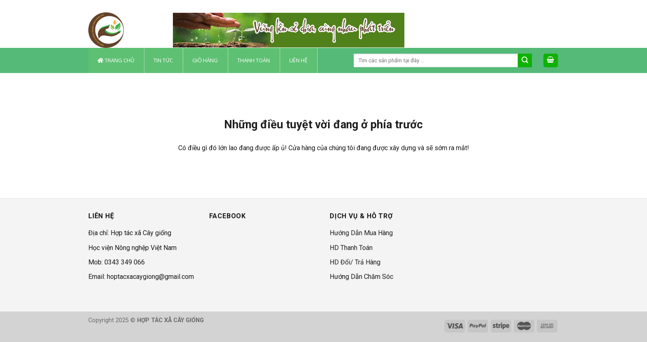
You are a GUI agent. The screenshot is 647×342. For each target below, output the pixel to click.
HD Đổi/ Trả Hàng (355, 262)
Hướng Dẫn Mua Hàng (361, 233)
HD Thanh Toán (351, 248)
